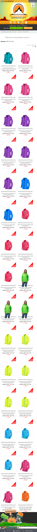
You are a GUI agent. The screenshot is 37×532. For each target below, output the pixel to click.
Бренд (19, 31)
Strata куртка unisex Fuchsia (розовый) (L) (25, 476)
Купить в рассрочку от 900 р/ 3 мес (25, 473)
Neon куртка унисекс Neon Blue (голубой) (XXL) (8, 445)
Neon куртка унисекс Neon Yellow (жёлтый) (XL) (25, 382)
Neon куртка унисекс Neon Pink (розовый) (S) (25, 256)
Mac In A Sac (26, 31)
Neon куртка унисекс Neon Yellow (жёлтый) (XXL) (25, 413)
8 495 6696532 (8, 1)
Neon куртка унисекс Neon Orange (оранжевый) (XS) (25, 507)
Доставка (6, 28)
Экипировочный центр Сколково (8, 31)
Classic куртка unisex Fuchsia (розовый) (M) (8, 100)
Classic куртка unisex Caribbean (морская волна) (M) (8, 68)
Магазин (12, 26)
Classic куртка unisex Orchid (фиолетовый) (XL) (25, 162)
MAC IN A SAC (10, 41)
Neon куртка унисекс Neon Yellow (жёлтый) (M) (25, 350)
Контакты (24, 25)
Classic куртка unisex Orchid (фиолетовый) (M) (25, 131)
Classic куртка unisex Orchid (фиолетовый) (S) (8, 162)
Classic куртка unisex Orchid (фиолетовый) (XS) (8, 194)
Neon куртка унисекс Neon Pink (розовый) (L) (25, 225)
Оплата (19, 25)
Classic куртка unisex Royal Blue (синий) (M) (25, 194)
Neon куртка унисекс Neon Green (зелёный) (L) (25, 288)
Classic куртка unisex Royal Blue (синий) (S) (8, 225)
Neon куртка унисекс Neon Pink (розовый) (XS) (8, 288)
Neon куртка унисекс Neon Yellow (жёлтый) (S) (8, 382)
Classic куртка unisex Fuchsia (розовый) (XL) (25, 100)
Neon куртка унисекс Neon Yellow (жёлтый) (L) (8, 350)
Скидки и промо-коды (16, 28)
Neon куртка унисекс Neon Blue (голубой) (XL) (25, 445)
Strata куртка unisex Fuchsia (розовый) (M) (8, 507)
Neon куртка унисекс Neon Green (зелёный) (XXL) (25, 319)
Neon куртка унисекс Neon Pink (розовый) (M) (8, 256)
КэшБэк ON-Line (28, 28)
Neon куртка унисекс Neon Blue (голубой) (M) (8, 476)
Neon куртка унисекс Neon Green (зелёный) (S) (8, 319)
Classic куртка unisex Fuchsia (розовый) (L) (25, 68)
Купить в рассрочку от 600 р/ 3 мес (8, 65)
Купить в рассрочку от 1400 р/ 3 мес (25, 222)
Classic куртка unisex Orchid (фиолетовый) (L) (8, 131)
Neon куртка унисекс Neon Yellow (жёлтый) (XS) (8, 413)
